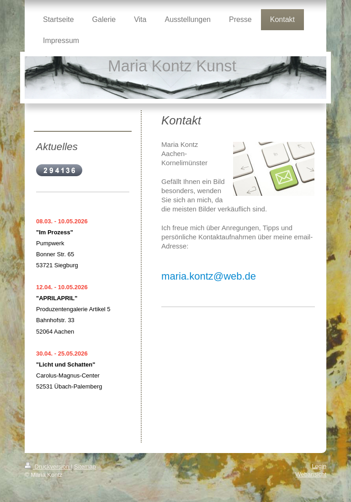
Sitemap (85, 466)
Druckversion (48, 466)
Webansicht (310, 474)
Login (319, 466)
